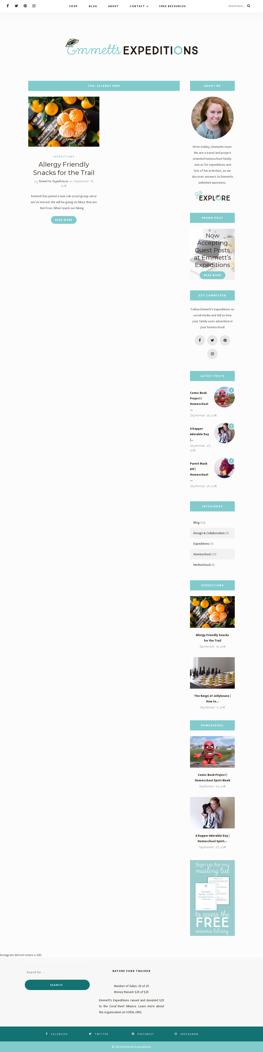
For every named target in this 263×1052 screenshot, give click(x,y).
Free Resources (172, 6)
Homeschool (202, 554)
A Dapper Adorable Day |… (199, 434)
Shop (73, 6)
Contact (139, 6)
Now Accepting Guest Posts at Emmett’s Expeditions (212, 250)
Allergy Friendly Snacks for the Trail (64, 169)
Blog (93, 6)
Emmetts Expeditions (53, 181)
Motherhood (201, 565)
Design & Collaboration (209, 533)
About (113, 6)
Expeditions (64, 156)
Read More (64, 220)
